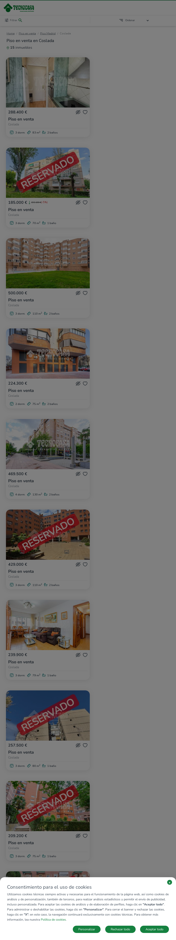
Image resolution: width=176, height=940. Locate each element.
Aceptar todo (154, 929)
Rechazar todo (120, 929)
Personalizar (86, 929)
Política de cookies (53, 920)
